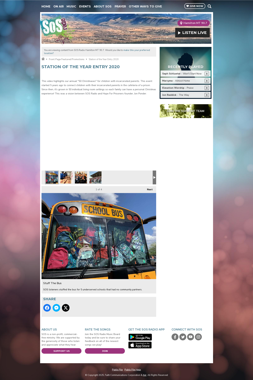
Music (71, 6)
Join (105, 351)
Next (148, 188)
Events (85, 6)
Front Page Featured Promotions (66, 59)
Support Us (61, 351)
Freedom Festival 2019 (95, 177)
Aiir (144, 375)
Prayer (120, 6)
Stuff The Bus (52, 177)
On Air (58, 6)
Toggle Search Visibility (209, 6)
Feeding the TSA (66, 177)
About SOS (103, 6)
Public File (117, 369)
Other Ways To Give (145, 6)
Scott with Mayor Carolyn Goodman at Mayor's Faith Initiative (81, 177)
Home (46, 6)
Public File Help (133, 369)
